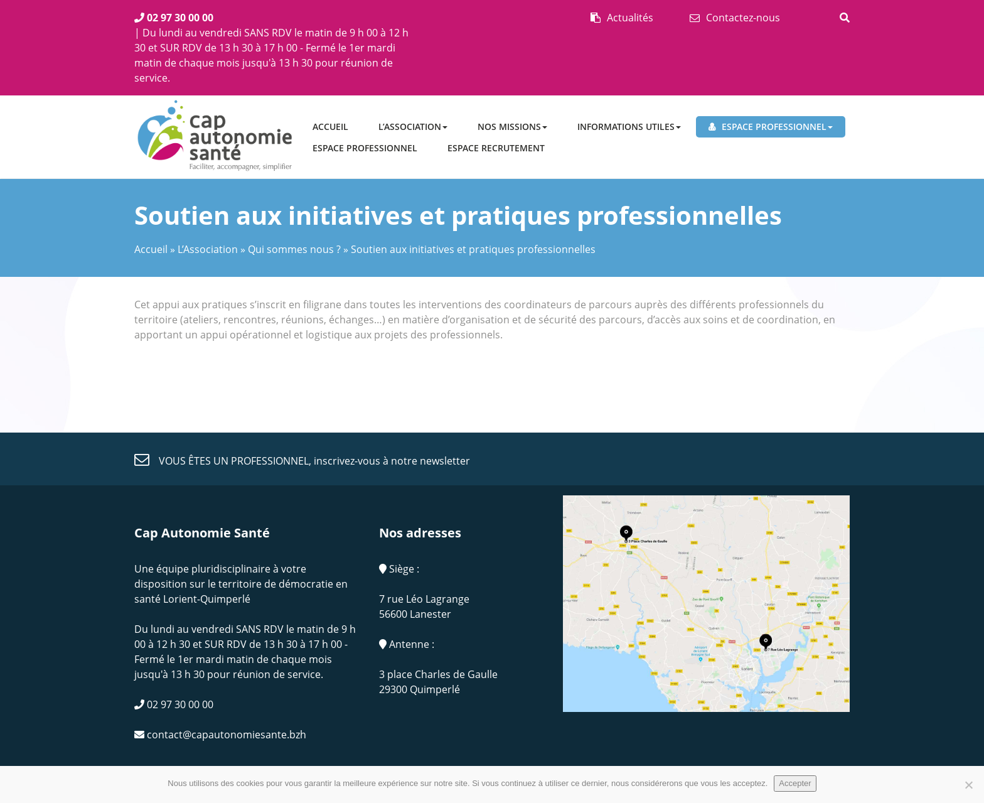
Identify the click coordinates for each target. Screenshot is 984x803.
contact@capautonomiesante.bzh (220, 734)
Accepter (795, 783)
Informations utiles (629, 126)
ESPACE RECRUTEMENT (496, 148)
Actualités (630, 17)
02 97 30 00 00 (173, 17)
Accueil (330, 126)
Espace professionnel (777, 126)
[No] (968, 785)
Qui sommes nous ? (294, 249)
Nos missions (512, 126)
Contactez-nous (743, 17)
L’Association (412, 126)
